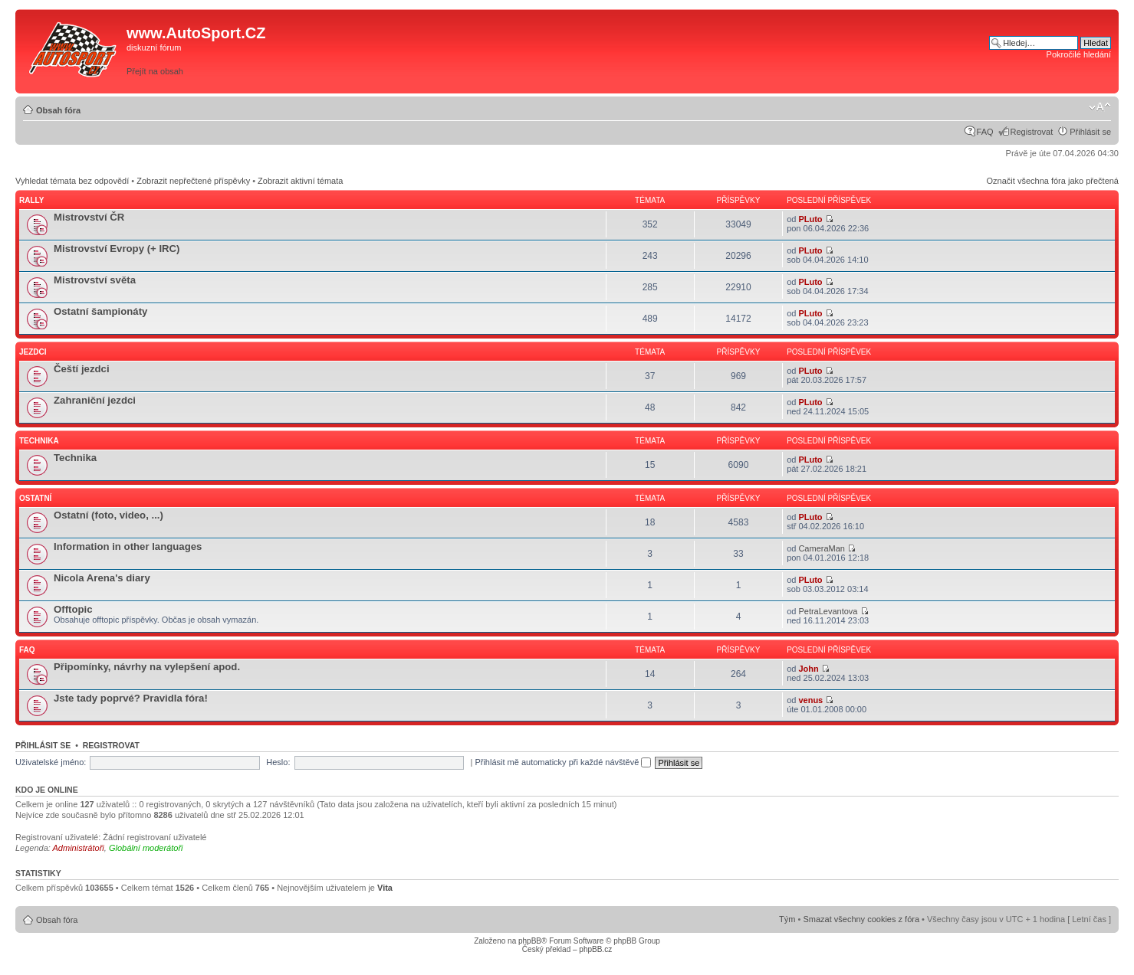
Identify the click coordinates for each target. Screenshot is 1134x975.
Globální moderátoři (146, 847)
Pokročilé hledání (1079, 54)
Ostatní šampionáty (100, 311)
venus (810, 700)
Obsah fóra (58, 110)
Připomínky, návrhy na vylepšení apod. (147, 666)
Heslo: (278, 762)
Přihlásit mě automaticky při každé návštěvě (563, 762)
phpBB (529, 941)
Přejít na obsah (155, 71)
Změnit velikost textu (1100, 107)
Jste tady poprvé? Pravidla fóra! (131, 698)
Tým (787, 919)
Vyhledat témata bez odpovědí (72, 180)
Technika (39, 441)
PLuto (810, 219)
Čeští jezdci (82, 369)
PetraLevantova (827, 611)
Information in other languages (128, 546)
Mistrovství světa (95, 280)
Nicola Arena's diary (102, 578)
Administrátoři (78, 847)
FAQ (985, 131)
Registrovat (1032, 131)
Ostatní (35, 498)
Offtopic (73, 609)
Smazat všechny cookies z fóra (861, 919)
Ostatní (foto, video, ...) (108, 515)
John (808, 668)
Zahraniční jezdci (95, 400)
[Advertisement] (771, 51)
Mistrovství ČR (89, 217)
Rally (31, 200)
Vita (385, 887)
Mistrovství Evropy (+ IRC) (117, 248)
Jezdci (33, 352)
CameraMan (821, 548)
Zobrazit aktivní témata (300, 180)
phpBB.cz (595, 949)
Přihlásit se (1090, 131)
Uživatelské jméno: (50, 762)
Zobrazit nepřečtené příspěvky (193, 180)
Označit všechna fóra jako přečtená (1053, 180)
